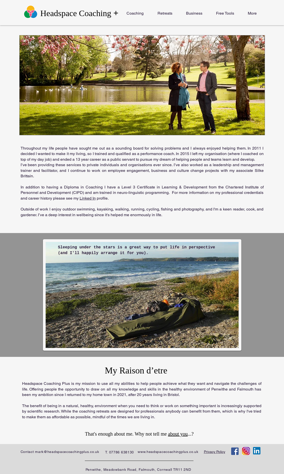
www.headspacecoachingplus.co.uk (168, 452)
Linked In (88, 198)
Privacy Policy (214, 452)
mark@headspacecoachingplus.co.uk (67, 452)
